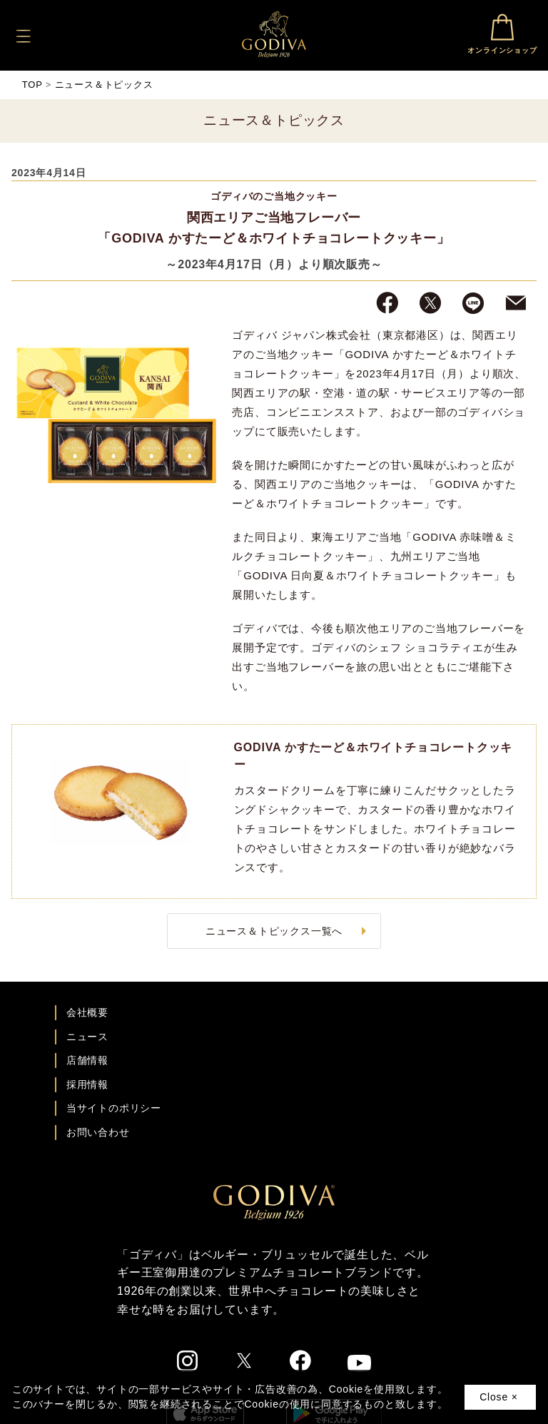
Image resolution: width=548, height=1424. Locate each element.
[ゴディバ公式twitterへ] (244, 1362)
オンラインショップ (502, 33)
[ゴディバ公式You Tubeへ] (359, 1365)
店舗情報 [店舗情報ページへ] (87, 1060)
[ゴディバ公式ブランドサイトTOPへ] (274, 1216)
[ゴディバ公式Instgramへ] (187, 1363)
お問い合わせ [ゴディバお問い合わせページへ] (98, 1132)
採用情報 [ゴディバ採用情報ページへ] (87, 1084)
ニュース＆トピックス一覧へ (274, 931)
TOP (32, 84)
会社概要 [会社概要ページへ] (87, 1012)
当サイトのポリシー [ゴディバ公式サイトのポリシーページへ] (113, 1108)
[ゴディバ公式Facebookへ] (301, 1362)
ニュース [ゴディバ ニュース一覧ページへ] (87, 1036)
